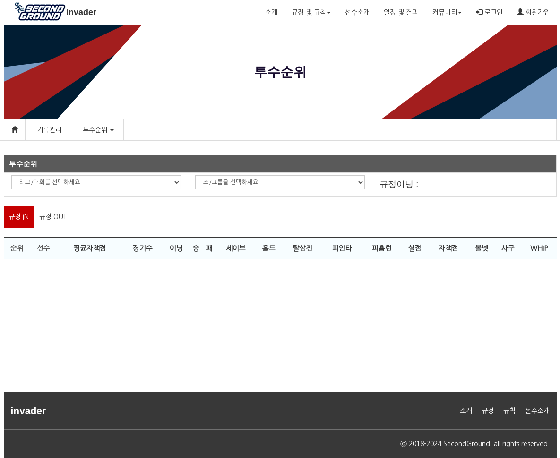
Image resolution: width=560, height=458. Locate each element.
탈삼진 (302, 248)
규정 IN (19, 216)
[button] (111, 130)
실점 (415, 248)
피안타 (342, 248)
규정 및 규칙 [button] (311, 12)
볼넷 (481, 248)
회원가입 (533, 12)
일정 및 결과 (401, 12)
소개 (271, 12)
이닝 (176, 248)
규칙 (509, 410)
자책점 (448, 248)
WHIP (539, 248)
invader (81, 12)
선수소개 (357, 12)
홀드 (269, 248)
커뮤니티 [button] (447, 12)
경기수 (143, 248)
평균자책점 (89, 248)
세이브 (236, 248)
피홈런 (382, 248)
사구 (508, 248)
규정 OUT (53, 216)
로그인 (489, 12)
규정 (488, 410)
